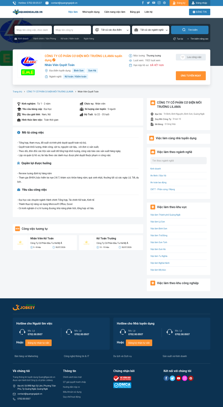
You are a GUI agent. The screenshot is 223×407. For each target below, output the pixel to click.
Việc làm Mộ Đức (158, 270)
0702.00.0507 (24, 399)
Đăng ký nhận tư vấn (38, 342)
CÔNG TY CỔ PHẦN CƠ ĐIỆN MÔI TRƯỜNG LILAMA (50, 91)
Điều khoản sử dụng (72, 392)
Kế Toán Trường (106, 238)
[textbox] (111, 30)
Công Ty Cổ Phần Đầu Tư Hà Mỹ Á (46, 243)
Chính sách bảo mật (72, 377)
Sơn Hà (92, 70)
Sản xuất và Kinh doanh (175, 356)
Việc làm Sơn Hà (158, 249)
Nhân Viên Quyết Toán (60, 65)
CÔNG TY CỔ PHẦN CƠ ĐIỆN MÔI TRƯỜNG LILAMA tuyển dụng (83, 58)
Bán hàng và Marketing (26, 356)
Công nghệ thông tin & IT (76, 356)
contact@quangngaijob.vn (61, 3)
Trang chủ (17, 91)
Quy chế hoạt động (72, 397)
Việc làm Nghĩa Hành (160, 263)
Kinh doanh (22, 38)
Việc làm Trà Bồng (158, 235)
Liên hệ (149, 11)
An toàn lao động (158, 182)
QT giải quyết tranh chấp (74, 382)
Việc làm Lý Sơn (157, 221)
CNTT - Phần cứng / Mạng (162, 189)
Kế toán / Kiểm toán (70, 38)
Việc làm (73, 11)
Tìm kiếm (190, 30)
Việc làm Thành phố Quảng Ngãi (165, 215)
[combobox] (111, 30)
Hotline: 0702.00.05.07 (27, 3)
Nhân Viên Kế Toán (42, 238)
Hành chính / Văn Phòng (44, 38)
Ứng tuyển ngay (191, 75)
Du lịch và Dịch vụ (122, 356)
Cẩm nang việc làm (114, 11)
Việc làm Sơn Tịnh (158, 242)
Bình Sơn (79, 70)
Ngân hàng (89, 38)
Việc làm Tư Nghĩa (158, 256)
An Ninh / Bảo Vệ (158, 175)
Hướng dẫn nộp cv (71, 387)
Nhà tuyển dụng (91, 11)
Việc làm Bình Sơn (158, 228)
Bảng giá (135, 11)
